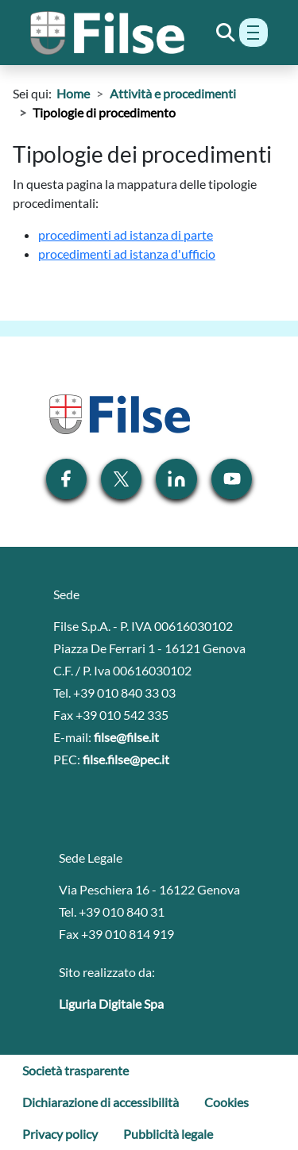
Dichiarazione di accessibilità (100, 1102)
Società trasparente (75, 1070)
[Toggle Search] (225, 32)
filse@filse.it (126, 736)
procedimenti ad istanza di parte (125, 234)
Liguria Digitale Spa (111, 1003)
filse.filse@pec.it (126, 759)
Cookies (226, 1102)
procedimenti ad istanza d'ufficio (126, 253)
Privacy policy (60, 1133)
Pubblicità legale (168, 1133)
